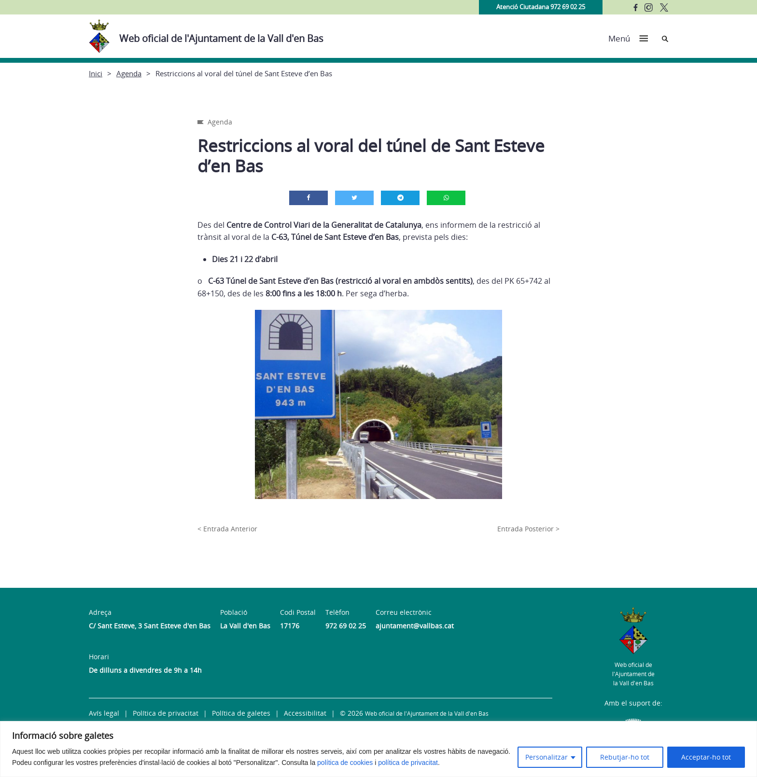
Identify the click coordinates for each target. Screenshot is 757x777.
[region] (378, 749)
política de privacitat (408, 762)
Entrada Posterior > (528, 528)
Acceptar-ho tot (706, 757)
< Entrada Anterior (227, 528)
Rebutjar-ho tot (624, 757)
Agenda (128, 73)
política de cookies (345, 762)
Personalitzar (546, 757)
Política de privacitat (165, 713)
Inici (95, 73)
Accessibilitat (305, 713)
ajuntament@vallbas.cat (415, 625)
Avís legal (104, 713)
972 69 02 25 (345, 625)
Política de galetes (241, 713)
